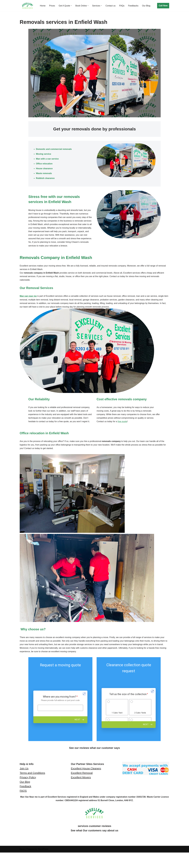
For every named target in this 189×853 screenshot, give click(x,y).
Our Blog (146, 6)
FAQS (23, 791)
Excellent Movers (81, 778)
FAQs (122, 6)
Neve (22, 850)
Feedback (25, 786)
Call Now (163, 5)
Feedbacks (133, 6)
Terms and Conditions (32, 773)
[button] (71, 5)
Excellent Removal (82, 773)
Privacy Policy (28, 778)
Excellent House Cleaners (86, 769)
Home (43, 6)
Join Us (24, 769)
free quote (122, 422)
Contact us (111, 6)
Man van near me (28, 296)
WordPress (43, 850)
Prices (52, 6)
